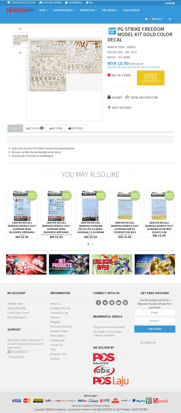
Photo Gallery (57, 335)
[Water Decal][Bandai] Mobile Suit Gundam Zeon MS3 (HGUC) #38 (159, 227)
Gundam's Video (59, 331)
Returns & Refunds (61, 326)
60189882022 (18, 351)
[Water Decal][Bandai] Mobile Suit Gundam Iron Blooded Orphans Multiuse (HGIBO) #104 (56, 229)
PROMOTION (88, 10)
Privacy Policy (102, 405)
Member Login (15, 303)
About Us (55, 303)
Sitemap (54, 358)
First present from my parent (109, 327)
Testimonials (57, 340)
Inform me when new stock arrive (150, 77)
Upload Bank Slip (16, 308)
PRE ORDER (110, 10)
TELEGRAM (15, 357)
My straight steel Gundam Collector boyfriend (107, 333)
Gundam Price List (60, 308)
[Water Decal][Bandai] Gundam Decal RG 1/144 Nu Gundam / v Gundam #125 (90, 229)
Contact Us (56, 345)
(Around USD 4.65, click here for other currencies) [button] (133, 67)
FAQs (53, 349)
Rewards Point (58, 354)
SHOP (43, 10)
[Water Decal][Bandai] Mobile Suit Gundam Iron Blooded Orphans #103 (22, 229)
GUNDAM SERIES (64, 10)
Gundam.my (148, 342)
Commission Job (59, 312)
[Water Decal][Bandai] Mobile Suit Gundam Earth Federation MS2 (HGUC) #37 (125, 229)
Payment (55, 317)
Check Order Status (18, 312)
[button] (118, 63)
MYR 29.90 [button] (136, 64)
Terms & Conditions (82, 405)
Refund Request (16, 317)
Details (15, 128)
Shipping (55, 322)
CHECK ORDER (131, 10)
